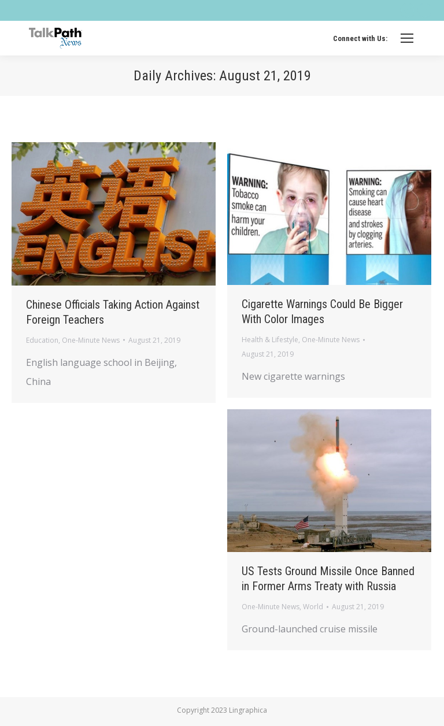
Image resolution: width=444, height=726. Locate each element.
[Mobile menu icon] (407, 38)
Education (42, 340)
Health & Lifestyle (270, 340)
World (313, 607)
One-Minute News (91, 340)
